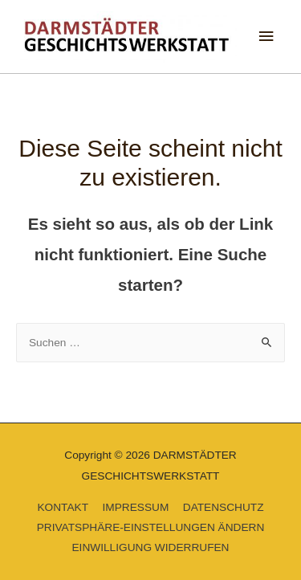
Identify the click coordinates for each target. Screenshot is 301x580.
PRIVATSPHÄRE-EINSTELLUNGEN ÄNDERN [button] (151, 527)
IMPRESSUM (135, 507)
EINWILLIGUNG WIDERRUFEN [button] (151, 547)
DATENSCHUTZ (223, 507)
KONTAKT (62, 507)
